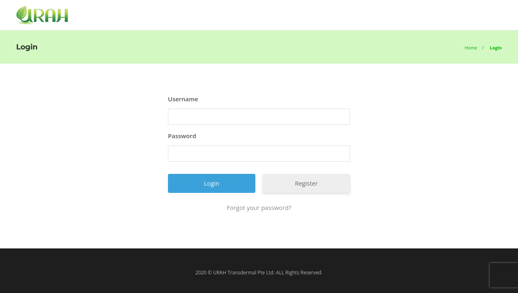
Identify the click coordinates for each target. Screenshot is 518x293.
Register (306, 183)
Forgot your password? (259, 207)
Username (183, 99)
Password (182, 136)
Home (471, 48)
